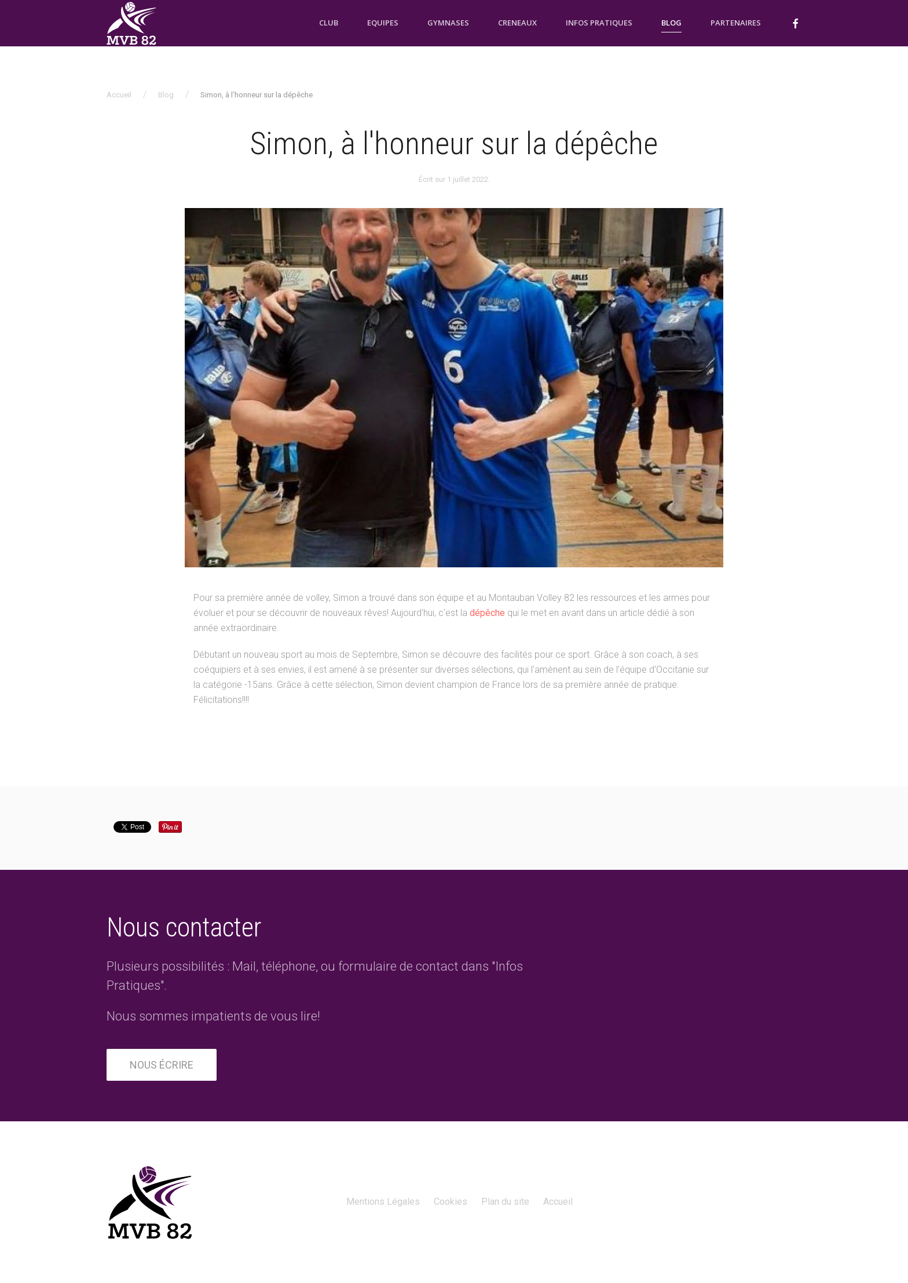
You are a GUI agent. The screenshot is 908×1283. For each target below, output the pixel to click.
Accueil (119, 94)
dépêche (487, 612)
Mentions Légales (383, 1201)
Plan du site (505, 1201)
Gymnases (448, 22)
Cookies (450, 1201)
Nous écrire (161, 1065)
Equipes (382, 22)
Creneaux (517, 22)
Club (328, 22)
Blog (671, 22)
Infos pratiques (599, 22)
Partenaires (736, 22)
